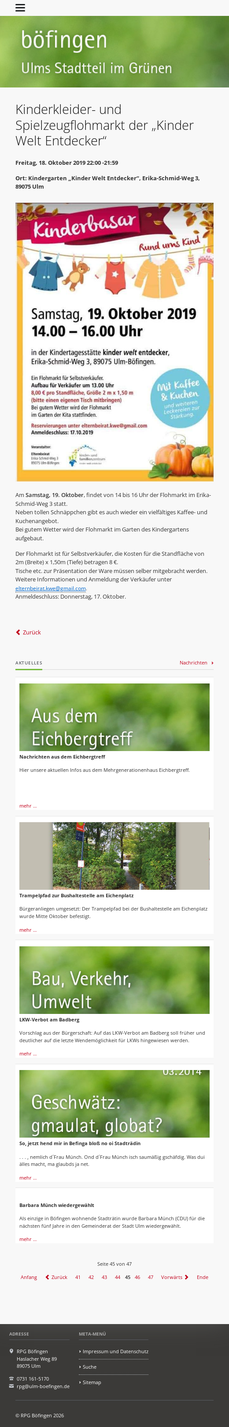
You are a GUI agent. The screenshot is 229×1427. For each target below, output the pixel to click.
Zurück (32, 632)
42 (91, 1277)
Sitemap (92, 1382)
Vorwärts (171, 1277)
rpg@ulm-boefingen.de (43, 1386)
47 (150, 1277)
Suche (89, 1366)
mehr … (28, 805)
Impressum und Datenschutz (115, 1351)
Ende (202, 1277)
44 (117, 1277)
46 (137, 1277)
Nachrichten (193, 662)
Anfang (29, 1277)
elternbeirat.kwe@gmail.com (50, 588)
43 (104, 1277)
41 (78, 1277)
